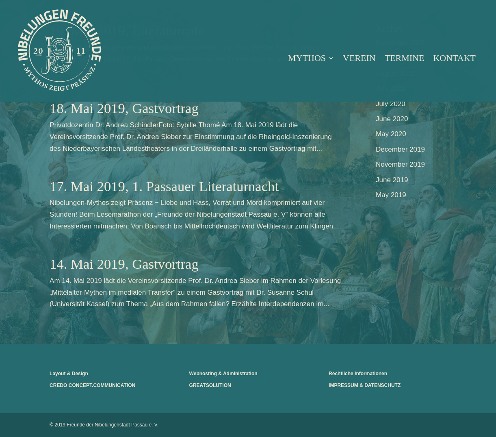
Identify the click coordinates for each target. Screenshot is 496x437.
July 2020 (390, 104)
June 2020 (392, 119)
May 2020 (391, 134)
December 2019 (400, 149)
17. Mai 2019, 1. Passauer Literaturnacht (164, 186)
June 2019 (392, 180)
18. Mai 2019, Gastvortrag (124, 108)
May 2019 (391, 195)
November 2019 (400, 164)
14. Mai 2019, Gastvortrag (124, 264)
